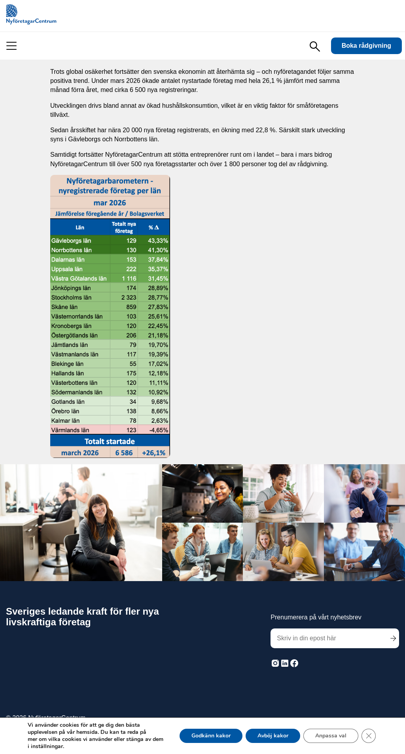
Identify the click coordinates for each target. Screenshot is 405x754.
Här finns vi (382, 721)
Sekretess (197, 721)
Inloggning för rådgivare (260, 721)
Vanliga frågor (331, 721)
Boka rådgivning (366, 45)
